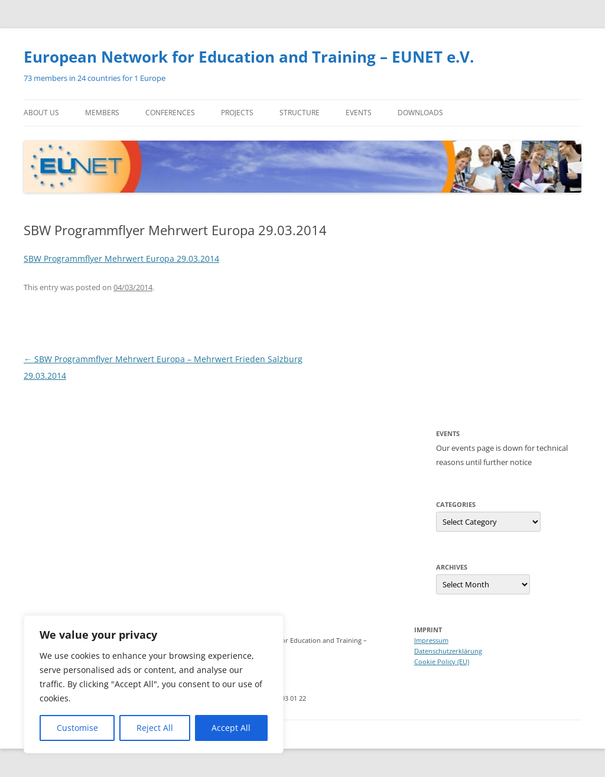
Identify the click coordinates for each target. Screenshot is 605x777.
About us (41, 113)
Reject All (154, 727)
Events (359, 113)
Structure (299, 113)
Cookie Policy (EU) (441, 661)
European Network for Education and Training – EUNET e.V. (249, 56)
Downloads (420, 113)
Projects (237, 113)
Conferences (170, 113)
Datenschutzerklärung (448, 650)
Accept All (231, 727)
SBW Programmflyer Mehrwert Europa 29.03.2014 (121, 258)
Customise (77, 727)
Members (102, 113)
